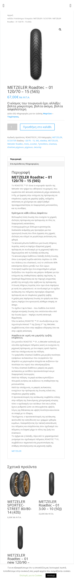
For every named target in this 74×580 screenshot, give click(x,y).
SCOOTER (47, 18)
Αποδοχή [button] (51, 575)
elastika (43, 140)
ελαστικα (53, 144)
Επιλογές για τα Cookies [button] (31, 575)
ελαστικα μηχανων (15, 147)
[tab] (36, 159)
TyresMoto (43, 144)
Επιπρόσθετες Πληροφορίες (24, 164)
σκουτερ (37, 147)
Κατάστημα (19, 18)
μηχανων (29, 147)
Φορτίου (47, 113)
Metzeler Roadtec (15, 144)
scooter (33, 144)
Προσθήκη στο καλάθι (37, 127)
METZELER (38, 18)
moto (26, 144)
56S (37, 140)
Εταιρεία (28, 18)
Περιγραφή (15, 159)
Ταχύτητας (13, 116)
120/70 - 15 (30, 140)
